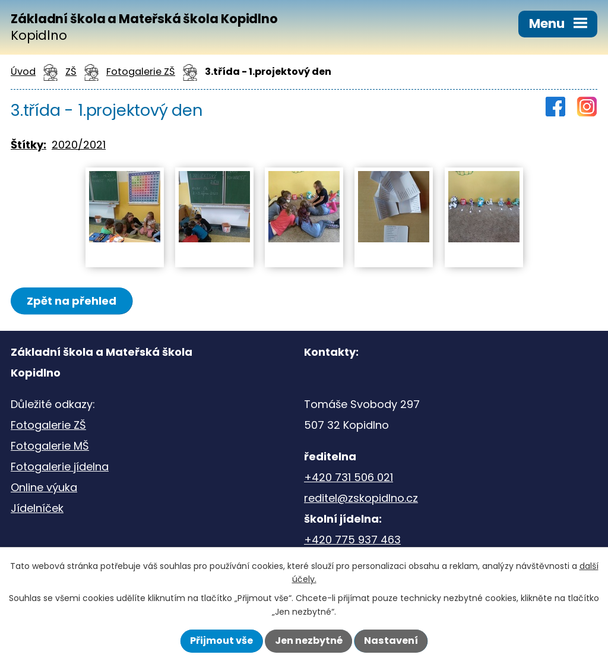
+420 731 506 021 (348, 477)
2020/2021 (79, 144)
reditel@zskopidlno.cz (361, 498)
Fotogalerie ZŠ (48, 425)
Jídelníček (37, 508)
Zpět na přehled (71, 300)
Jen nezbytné (309, 640)
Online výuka (44, 487)
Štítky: (28, 144)
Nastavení (391, 640)
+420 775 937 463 (352, 539)
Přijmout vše (221, 640)
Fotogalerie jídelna (60, 466)
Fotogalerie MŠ (50, 445)
